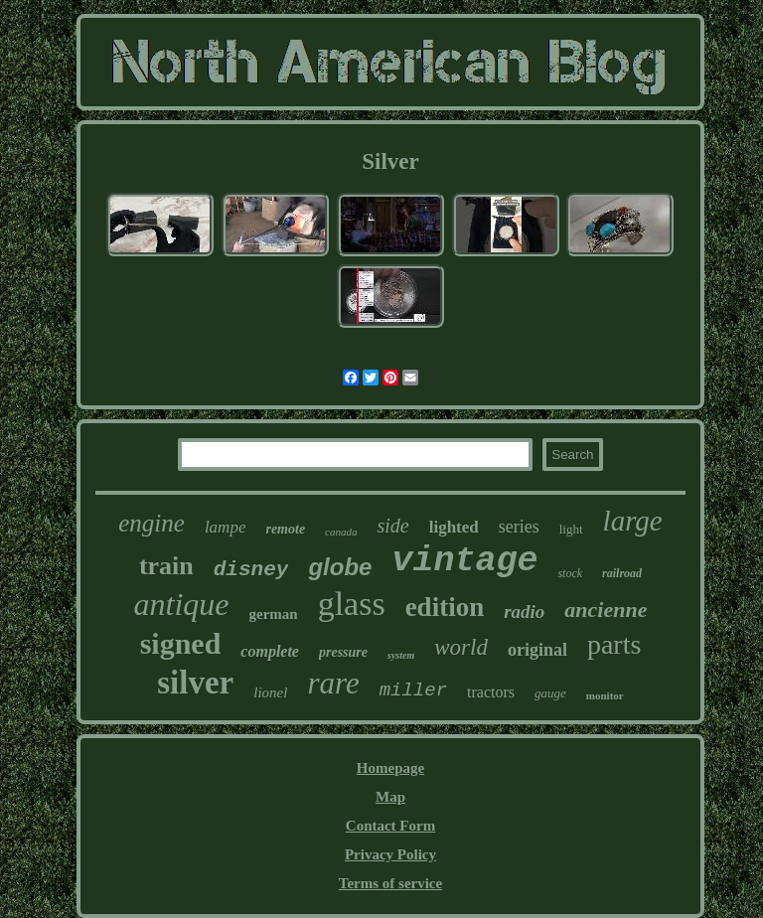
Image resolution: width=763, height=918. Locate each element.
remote (285, 529)
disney (251, 569)
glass (351, 603)
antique (181, 604)
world (461, 647)
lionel (270, 692)
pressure (343, 652)
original (537, 650)
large (633, 520)
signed (181, 643)
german (272, 614)
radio (524, 611)
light (571, 529)
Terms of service (390, 883)
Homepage (390, 768)
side (392, 525)
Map (390, 797)
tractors (491, 692)
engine (151, 523)
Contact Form (390, 826)
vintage (464, 561)
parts (614, 644)
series (519, 526)
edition (445, 607)
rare (333, 683)
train (166, 565)
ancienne (605, 609)
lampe (225, 527)
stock (569, 573)
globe (340, 566)
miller (413, 690)
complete (269, 651)
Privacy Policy (390, 854)
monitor (605, 695)
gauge (550, 693)
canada (341, 531)
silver (195, 682)
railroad (622, 573)
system (400, 655)
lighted (454, 527)
